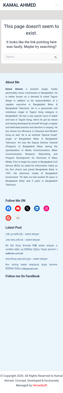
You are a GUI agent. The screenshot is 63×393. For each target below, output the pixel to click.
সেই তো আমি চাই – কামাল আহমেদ (22, 234)
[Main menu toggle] (56, 5)
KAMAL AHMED (19, 5)
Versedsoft (40, 385)
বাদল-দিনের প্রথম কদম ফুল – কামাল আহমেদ (26, 259)
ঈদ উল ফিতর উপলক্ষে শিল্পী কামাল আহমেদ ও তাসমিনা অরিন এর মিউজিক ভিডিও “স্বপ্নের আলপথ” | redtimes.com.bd (31, 249)
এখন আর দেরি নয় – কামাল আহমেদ (23, 240)
